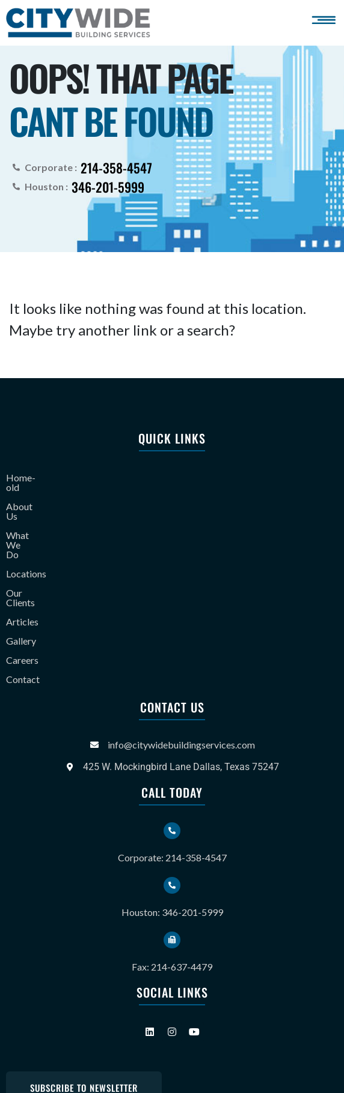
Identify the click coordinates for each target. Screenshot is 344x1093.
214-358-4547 (116, 166)
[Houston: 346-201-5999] (172, 837)
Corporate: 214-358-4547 (172, 809)
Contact (23, 631)
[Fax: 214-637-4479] (172, 892)
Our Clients (29, 554)
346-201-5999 (108, 186)
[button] (325, 20)
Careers (22, 612)
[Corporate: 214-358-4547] (172, 782)
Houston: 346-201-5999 (172, 864)
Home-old (27, 477)
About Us (26, 496)
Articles (22, 573)
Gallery (21, 592)
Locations (26, 535)
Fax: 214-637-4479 (172, 918)
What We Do (33, 516)
